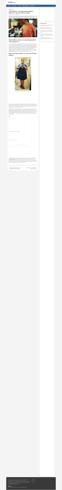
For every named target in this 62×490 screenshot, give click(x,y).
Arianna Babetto (16, 14)
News (9, 5)
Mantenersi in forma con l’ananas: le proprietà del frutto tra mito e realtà (15, 168)
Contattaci (20, 484)
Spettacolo (14, 5)
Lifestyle (19, 5)
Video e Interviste (25, 5)
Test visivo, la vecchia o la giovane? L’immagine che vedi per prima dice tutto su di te (47, 38)
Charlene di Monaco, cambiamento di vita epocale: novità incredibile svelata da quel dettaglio (46, 35)
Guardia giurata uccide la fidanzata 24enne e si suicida (31, 168)
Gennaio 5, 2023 (11, 14)
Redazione (33, 479)
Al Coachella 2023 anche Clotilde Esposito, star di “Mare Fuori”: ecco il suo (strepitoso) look (46, 31)
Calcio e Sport (32, 5)
